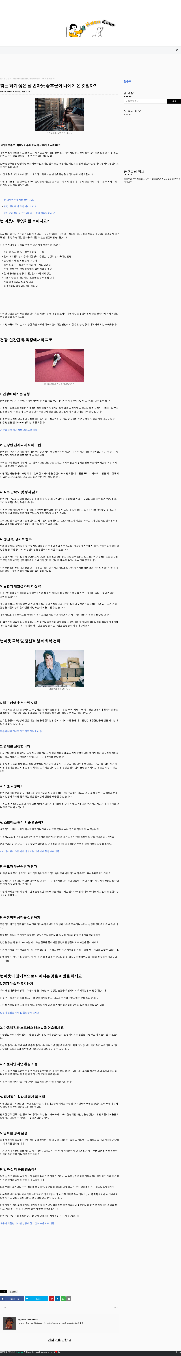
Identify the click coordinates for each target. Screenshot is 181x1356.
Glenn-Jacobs (6, 91)
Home (178, 1352)
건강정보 (7, 78)
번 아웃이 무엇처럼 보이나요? (19, 199)
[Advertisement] (56, 66)
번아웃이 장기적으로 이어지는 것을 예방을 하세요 (29, 212)
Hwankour (20, 1352)
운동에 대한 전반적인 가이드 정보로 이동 (21, 731)
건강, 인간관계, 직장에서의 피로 (20, 206)
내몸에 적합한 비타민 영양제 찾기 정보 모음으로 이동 (27, 1223)
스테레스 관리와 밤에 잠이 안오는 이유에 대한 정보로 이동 (29, 851)
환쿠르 (127, 81)
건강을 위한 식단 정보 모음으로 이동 (18, 429)
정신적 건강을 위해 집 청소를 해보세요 (19, 1012)
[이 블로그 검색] (145, 101)
